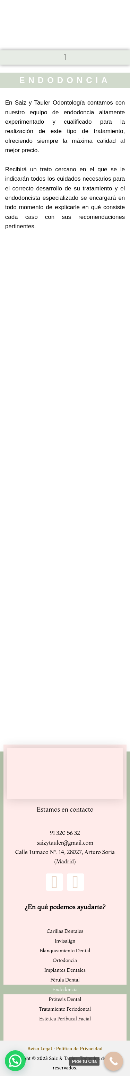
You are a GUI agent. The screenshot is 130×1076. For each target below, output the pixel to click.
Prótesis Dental (65, 999)
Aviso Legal (39, 1048)
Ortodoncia (65, 960)
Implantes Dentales (65, 970)
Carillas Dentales (65, 931)
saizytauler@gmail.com (65, 842)
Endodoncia (65, 989)
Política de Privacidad (79, 1048)
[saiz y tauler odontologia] (65, 255)
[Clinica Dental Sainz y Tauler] (65, 773)
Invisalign (64, 941)
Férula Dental (64, 980)
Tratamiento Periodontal (65, 1009)
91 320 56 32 (65, 832)
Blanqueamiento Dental (65, 950)
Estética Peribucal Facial (65, 1019)
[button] (65, 57)
